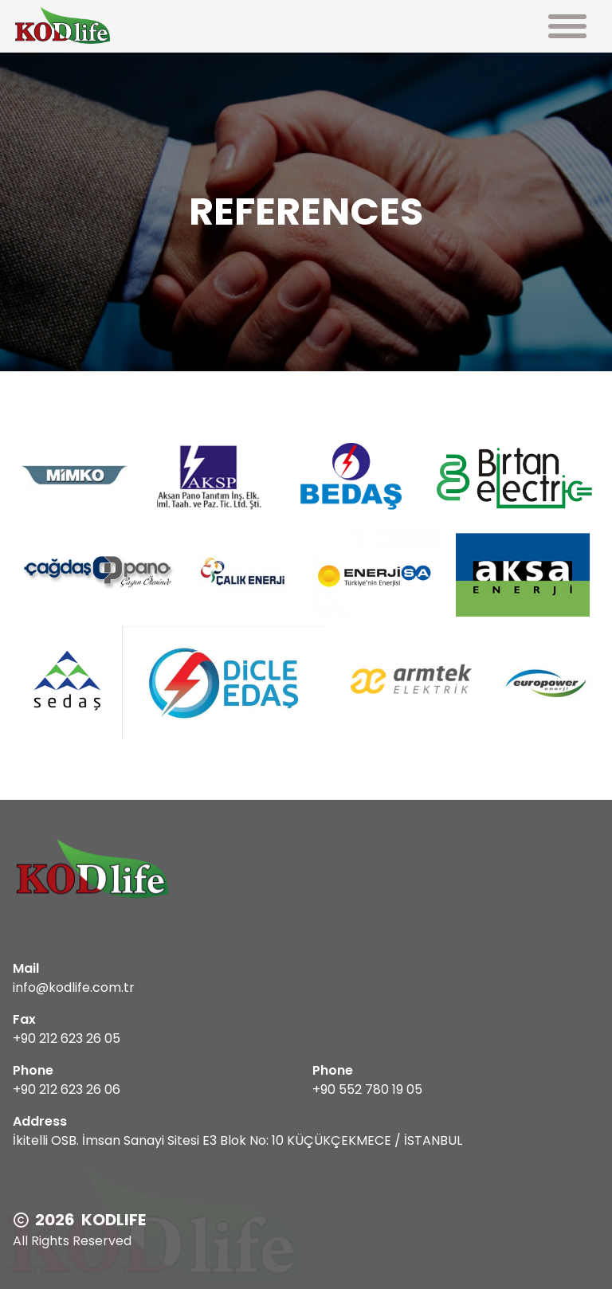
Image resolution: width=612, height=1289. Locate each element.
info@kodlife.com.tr (74, 987)
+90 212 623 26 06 (66, 1089)
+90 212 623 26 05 (66, 1038)
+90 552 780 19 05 (367, 1089)
